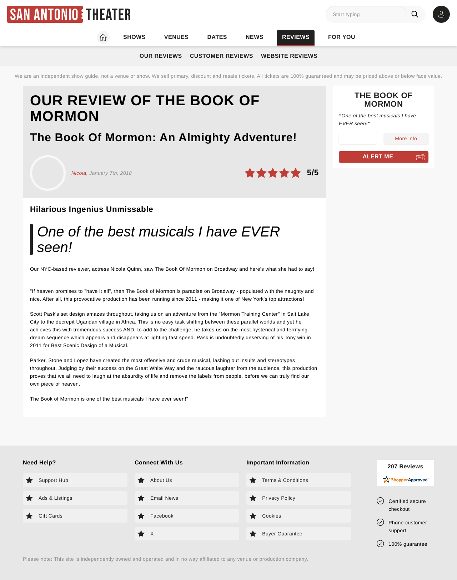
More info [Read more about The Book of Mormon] (406, 138)
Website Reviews (289, 56)
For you (341, 37)
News (254, 37)
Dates (217, 37)
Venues (176, 37)
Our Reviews (161, 56)
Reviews (296, 37)
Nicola (78, 173)
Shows (134, 37)
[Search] (416, 14)
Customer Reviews (221, 56)
